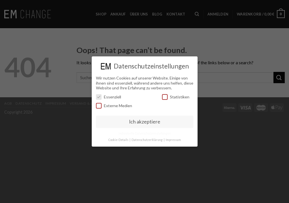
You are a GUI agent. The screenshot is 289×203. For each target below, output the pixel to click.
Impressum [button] (173, 138)
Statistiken (175, 95)
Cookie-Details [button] (118, 138)
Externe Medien (114, 104)
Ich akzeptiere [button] (144, 120)
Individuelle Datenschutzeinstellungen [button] (145, 132)
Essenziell (108, 95)
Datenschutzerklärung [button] (147, 138)
